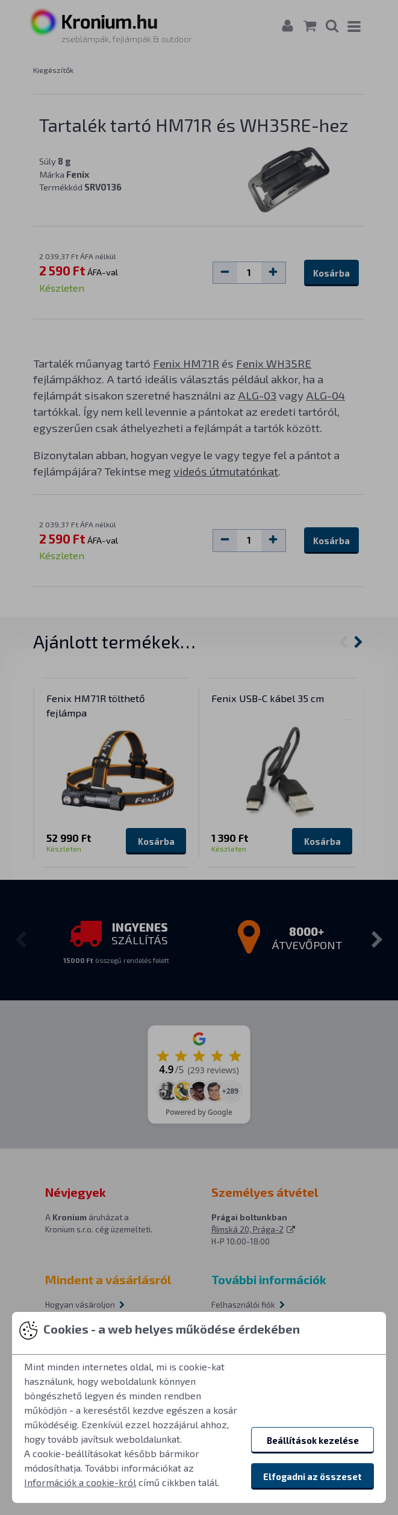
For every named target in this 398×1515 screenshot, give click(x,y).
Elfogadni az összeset (312, 1476)
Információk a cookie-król (80, 1482)
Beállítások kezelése (313, 1440)
